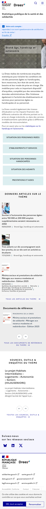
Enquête (5, 35)
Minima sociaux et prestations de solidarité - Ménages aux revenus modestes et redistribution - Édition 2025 (27, 322)
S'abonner (36, 489)
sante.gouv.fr (27, 474)
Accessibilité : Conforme (10, 489)
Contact (26, 489)
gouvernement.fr (24, 479)
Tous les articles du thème (21, 299)
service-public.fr (28, 483)
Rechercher (35, 3)
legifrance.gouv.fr (9, 483)
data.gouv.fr (7, 479)
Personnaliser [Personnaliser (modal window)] (35, 504)
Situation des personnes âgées (23, 137)
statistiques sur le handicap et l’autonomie (21, 127)
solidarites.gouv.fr (9, 474)
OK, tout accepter (14, 504)
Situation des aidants (23, 169)
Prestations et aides (23, 180)
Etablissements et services (23, 148)
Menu (42, 3)
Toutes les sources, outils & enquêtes (23, 416)
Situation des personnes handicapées (23, 160)
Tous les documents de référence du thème (23, 344)
